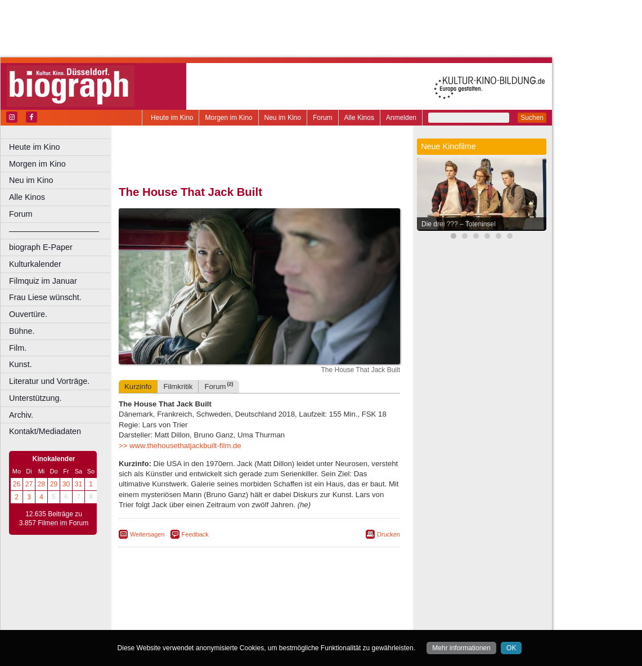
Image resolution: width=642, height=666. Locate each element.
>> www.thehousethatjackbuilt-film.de (180, 445)
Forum (323, 118)
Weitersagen (147, 534)
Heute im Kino (172, 118)
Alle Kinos (359, 118)
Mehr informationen (461, 648)
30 (66, 484)
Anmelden (401, 118)
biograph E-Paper (41, 247)
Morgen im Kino (228, 118)
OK (511, 648)
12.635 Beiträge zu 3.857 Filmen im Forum (53, 518)
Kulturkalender (35, 264)
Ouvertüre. (28, 314)
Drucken (388, 534)
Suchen (532, 118)
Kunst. (20, 364)
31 (78, 484)
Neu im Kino (282, 118)
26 (16, 484)
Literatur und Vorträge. (49, 381)
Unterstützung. (35, 398)
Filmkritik (177, 386)
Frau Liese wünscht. (45, 297)
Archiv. (21, 414)
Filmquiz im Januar (43, 280)
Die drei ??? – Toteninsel (458, 224)
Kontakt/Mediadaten (45, 431)
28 (41, 484)
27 (29, 484)
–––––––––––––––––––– (54, 230)
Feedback (195, 534)
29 (53, 484)
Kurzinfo (137, 386)
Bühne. (22, 331)
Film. (17, 347)
